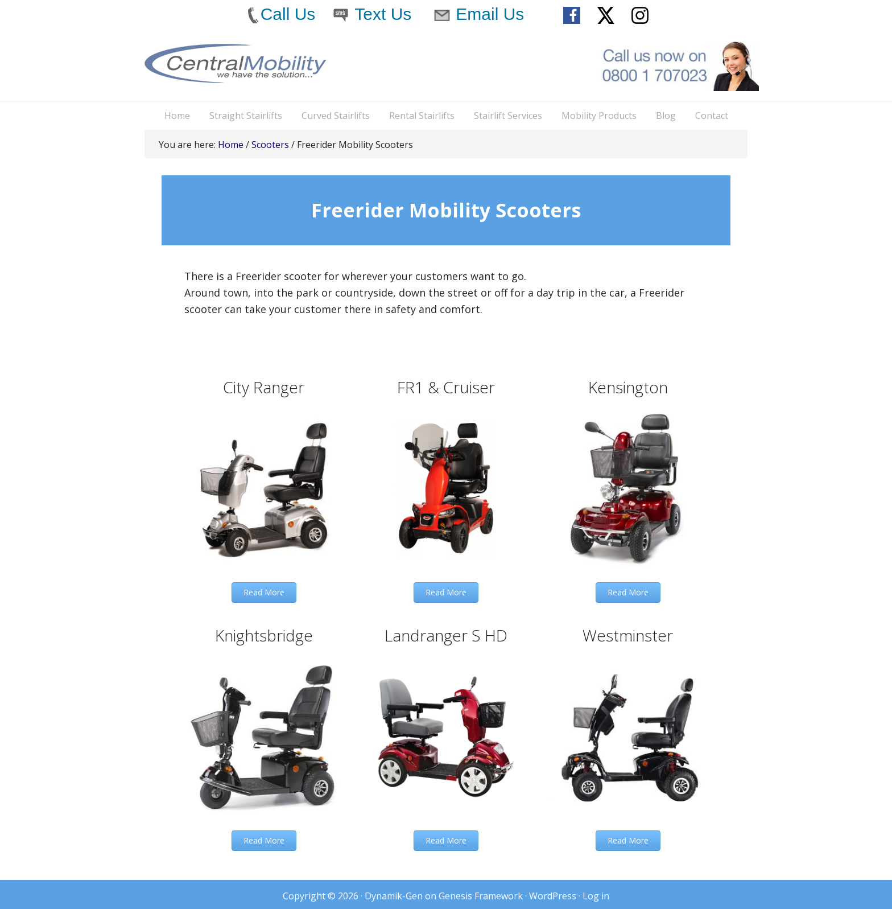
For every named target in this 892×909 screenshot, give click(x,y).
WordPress (552, 896)
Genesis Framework (481, 896)
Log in (596, 896)
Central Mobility (235, 72)
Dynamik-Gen (394, 896)
